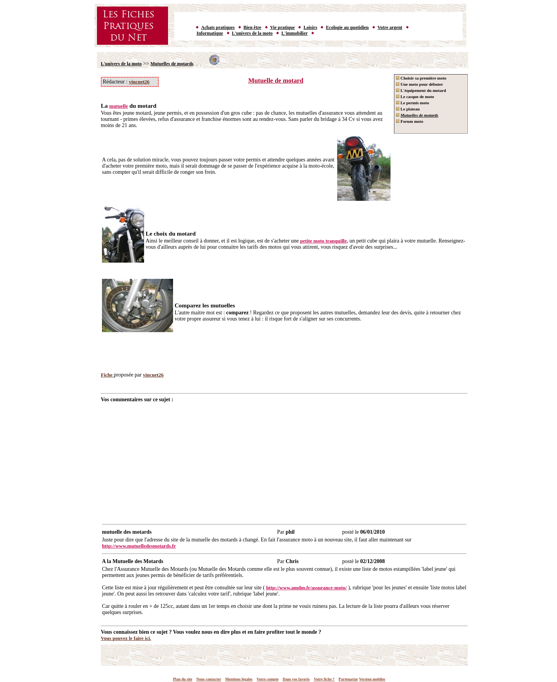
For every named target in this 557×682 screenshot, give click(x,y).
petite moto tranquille (323, 241)
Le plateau (408, 109)
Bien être (252, 27)
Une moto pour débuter (419, 84)
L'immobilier (295, 33)
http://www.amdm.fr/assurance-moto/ (306, 587)
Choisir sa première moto (421, 78)
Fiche (107, 375)
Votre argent (389, 27)
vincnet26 (139, 82)
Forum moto (409, 121)
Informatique (210, 33)
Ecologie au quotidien (347, 27)
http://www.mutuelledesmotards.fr (139, 546)
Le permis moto (412, 102)
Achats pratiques (218, 27)
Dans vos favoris (296, 679)
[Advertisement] (284, 461)
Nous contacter (208, 679)
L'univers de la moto (252, 33)
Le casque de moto (415, 96)
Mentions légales (239, 679)
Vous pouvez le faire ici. (126, 638)
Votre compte (267, 679)
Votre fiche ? (324, 679)
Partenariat (348, 679)
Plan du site (182, 679)
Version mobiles (372, 679)
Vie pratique (282, 27)
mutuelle (118, 106)
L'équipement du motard (421, 90)
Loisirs (310, 27)
